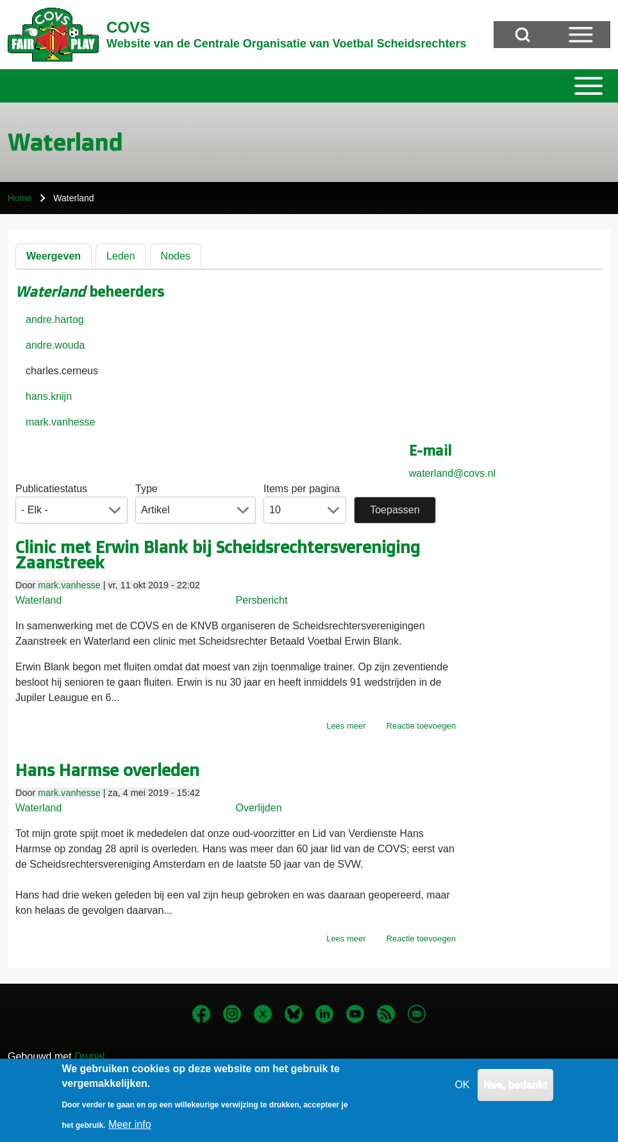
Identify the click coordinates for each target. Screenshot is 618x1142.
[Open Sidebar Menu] (580, 34)
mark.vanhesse (61, 422)
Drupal (89, 1056)
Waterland (38, 600)
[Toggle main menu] (309, 86)
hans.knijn (49, 396)
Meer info (129, 1130)
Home (19, 198)
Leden (120, 256)
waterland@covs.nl (452, 473)
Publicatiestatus (51, 488)
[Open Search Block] (522, 34)
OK (462, 1091)
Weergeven (53, 256)
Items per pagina (301, 488)
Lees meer (345, 726)
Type (146, 488)
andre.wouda (55, 345)
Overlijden (259, 807)
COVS (128, 27)
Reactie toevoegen (421, 726)
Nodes (175, 256)
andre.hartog (55, 319)
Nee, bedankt (515, 1091)
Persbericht (262, 600)
